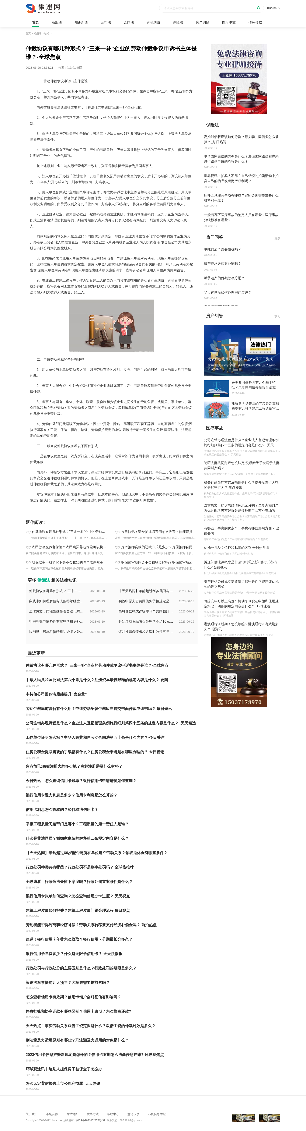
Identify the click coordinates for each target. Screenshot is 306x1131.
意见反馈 (133, 1114)
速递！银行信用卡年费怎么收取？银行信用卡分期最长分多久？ (79, 939)
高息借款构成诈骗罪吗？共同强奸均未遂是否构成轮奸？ (146, 611)
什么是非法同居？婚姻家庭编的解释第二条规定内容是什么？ (77, 838)
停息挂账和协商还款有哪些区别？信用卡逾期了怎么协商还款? (78, 1011)
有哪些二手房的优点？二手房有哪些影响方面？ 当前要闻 (241, 530)
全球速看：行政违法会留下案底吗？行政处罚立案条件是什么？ (79, 882)
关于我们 (32, 1114)
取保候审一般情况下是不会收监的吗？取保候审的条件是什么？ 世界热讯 (86, 562)
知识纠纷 (81, 22)
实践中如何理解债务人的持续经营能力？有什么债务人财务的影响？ (56, 601)
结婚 (46, 33)
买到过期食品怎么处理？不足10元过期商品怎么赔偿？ (146, 621)
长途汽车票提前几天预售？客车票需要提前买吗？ (68, 982)
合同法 (129, 22)
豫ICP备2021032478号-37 (90, 1120)
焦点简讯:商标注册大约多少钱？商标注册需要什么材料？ (74, 766)
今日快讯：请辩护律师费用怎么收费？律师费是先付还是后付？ (168, 532)
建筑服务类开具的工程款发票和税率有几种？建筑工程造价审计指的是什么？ (255, 406)
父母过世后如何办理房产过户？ (227, 292)
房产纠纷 (202, 22)
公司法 (106, 22)
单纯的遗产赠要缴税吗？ (222, 249)
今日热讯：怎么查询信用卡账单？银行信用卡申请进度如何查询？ (81, 781)
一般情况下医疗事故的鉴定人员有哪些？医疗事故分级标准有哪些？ (241, 217)
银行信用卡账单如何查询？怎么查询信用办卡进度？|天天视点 (78, 896)
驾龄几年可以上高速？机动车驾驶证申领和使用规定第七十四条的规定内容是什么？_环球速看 (241, 603)
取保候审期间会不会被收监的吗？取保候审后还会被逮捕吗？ (167, 562)
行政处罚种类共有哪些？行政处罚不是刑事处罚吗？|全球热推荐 (80, 867)
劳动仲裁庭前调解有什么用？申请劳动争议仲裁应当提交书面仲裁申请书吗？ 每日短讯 (99, 709)
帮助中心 (113, 1114)
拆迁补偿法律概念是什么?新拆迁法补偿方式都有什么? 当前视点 (240, 564)
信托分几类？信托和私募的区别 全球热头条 (236, 547)
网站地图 (72, 1114)
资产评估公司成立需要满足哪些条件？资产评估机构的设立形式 (241, 584)
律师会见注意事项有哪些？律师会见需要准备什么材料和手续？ (241, 198)
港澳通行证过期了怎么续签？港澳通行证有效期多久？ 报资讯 (241, 626)
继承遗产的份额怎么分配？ (224, 278)
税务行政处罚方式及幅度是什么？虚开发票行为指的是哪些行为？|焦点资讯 (241, 485)
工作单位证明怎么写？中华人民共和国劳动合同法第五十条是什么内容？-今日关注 (95, 737)
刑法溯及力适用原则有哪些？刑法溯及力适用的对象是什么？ (77, 1040)
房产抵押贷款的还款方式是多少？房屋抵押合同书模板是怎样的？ (170, 547)
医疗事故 (229, 22)
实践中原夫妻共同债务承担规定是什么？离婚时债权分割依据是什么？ (146, 601)
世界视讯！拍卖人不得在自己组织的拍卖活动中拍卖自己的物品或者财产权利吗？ (241, 178)
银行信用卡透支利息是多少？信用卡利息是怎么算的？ (71, 795)
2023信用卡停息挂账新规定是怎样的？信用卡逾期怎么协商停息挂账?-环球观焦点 (95, 1055)
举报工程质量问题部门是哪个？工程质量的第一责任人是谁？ (77, 824)
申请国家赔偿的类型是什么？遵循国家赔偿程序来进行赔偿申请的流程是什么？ (241, 159)
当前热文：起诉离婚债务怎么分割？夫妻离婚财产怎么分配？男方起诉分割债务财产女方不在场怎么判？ (241, 508)
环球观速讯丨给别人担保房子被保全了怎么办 (64, 1069)
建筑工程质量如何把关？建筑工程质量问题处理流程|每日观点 (78, 910)
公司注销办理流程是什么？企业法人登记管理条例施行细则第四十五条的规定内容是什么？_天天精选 (111, 723)
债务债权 (255, 22)
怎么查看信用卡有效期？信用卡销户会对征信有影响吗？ (73, 997)
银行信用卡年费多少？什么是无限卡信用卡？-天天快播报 (74, 954)
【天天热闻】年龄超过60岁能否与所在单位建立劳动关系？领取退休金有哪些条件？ (146, 591)
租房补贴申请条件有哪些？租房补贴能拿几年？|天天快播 (56, 621)
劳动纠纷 (153, 22)
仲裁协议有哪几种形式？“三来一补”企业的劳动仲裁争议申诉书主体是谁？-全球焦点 (94, 532)
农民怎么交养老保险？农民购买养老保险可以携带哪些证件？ (78, 547)
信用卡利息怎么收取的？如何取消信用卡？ (62, 809)
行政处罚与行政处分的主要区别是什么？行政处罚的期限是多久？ (81, 968)
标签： (30, 509)
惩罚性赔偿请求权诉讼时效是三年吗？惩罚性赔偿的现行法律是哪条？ (146, 631)
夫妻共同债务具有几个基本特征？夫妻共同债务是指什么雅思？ (254, 385)
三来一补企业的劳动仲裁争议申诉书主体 (62, 509)
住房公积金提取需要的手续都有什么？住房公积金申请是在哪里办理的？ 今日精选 (95, 752)
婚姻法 (57, 22)
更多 (277, 238)
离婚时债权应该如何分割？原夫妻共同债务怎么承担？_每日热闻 (241, 139)
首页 (35, 22)
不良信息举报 (157, 1114)
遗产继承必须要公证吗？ (222, 263)
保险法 (178, 22)
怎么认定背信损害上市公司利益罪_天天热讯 (63, 1083)
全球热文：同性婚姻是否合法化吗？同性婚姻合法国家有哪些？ (56, 611)
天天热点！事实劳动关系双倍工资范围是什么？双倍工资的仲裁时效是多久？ (91, 1026)
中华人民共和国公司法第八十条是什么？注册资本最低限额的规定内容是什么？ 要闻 (97, 680)
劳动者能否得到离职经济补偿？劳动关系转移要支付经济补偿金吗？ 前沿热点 (91, 925)
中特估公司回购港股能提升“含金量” (56, 694)
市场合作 (52, 1114)
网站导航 (273, 8)
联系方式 (93, 1114)
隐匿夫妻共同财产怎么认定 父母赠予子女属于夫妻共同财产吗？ (241, 465)
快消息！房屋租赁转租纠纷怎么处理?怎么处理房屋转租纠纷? (56, 631)
